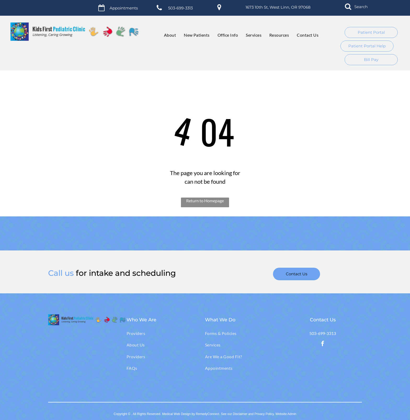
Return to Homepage (205, 200)
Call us (61, 273)
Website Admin (285, 414)
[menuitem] (166, 35)
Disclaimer (240, 414)
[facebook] (323, 344)
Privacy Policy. (264, 414)
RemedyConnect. (208, 414)
